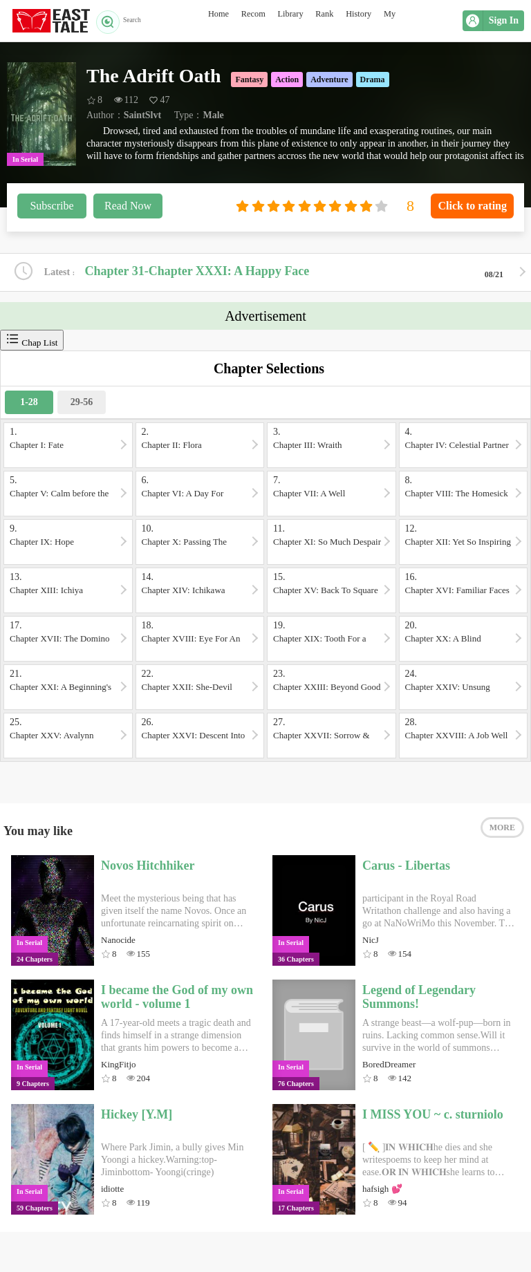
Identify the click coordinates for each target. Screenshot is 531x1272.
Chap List (32, 342)
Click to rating (472, 206)
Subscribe (51, 206)
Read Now (127, 206)
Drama (372, 79)
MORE (502, 834)
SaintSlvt (142, 115)
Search (123, 20)
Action (287, 79)
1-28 (29, 404)
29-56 (82, 404)
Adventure (329, 79)
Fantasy (249, 79)
